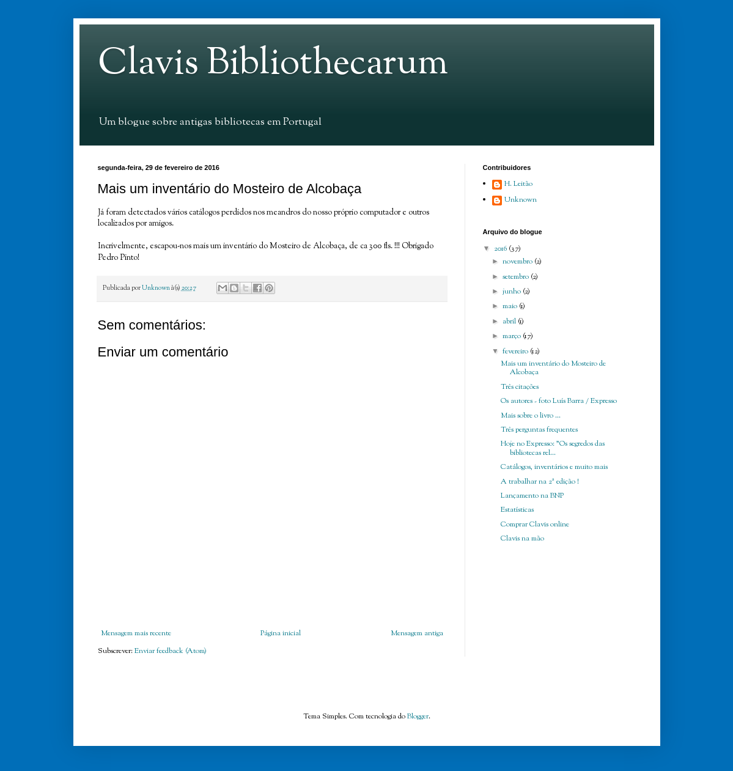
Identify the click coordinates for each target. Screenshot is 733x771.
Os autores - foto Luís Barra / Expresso (559, 401)
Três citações (520, 387)
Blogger (418, 716)
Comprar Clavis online (535, 524)
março (513, 336)
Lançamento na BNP (532, 495)
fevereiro (516, 351)
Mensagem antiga (417, 633)
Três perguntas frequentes (539, 429)
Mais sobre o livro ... (531, 415)
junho (513, 291)
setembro (517, 276)
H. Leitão (518, 185)
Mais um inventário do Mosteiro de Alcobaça (553, 368)
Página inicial (280, 633)
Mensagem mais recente (136, 633)
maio (511, 306)
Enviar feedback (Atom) (170, 651)
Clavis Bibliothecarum (273, 64)
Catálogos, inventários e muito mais (554, 467)
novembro (518, 261)
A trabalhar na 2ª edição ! (540, 481)
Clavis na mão (522, 538)
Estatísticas (517, 509)
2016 (501, 248)
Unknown (520, 200)
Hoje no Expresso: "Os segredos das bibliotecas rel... (553, 448)
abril (510, 321)
